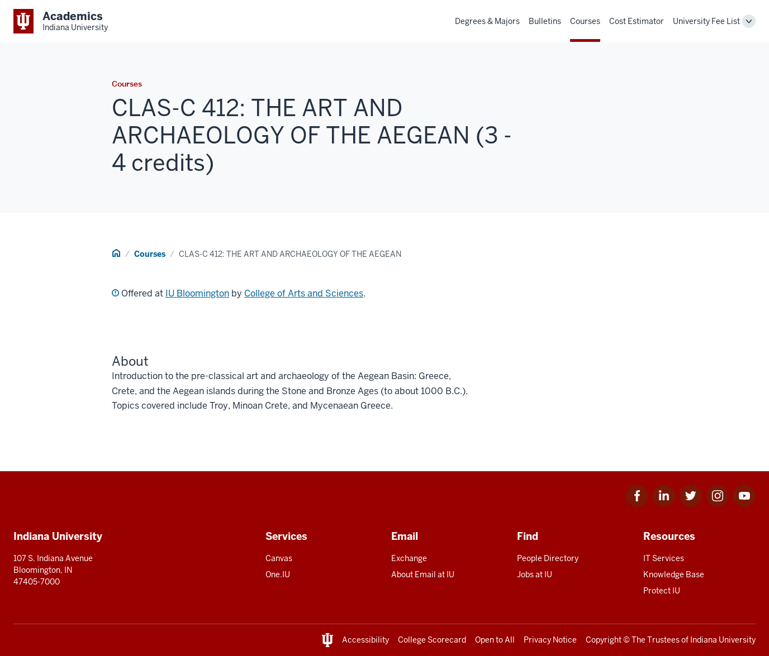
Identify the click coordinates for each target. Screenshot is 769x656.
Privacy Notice (550, 640)
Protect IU (661, 591)
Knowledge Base (673, 574)
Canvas (278, 558)
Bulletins (545, 21)
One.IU (277, 574)
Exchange (409, 558)
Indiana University (723, 640)
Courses (585, 21)
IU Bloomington (197, 293)
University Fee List (706, 21)
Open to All (495, 640)
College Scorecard (432, 640)
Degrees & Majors (487, 21)
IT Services (663, 558)
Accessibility (365, 640)
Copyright (603, 640)
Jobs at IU (534, 574)
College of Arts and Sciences (303, 293)
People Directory (547, 558)
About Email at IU (422, 574)
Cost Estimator (636, 21)
